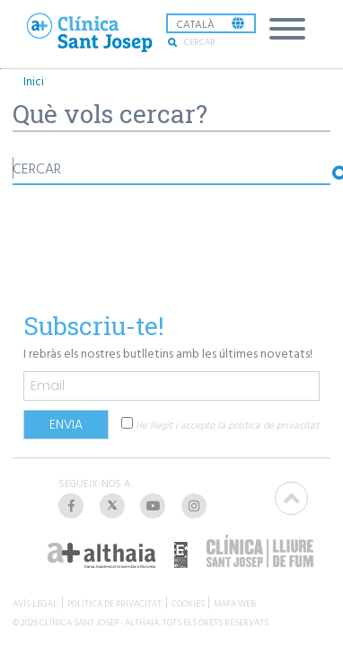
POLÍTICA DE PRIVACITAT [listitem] (114, 602)
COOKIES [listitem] (188, 602)
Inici (33, 81)
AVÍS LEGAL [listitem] (35, 602)
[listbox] (211, 23)
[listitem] (72, 506)
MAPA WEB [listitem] (235, 602)
